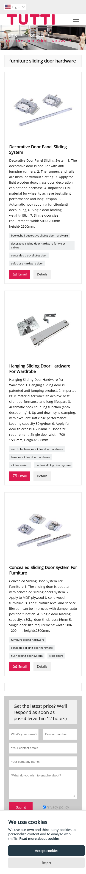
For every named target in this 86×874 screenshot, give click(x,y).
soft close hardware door (27, 263)
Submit (21, 807)
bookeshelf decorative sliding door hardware (39, 235)
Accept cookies (46, 850)
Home (10, 35)
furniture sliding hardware (27, 640)
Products (34, 35)
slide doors (56, 656)
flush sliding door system (27, 656)
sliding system (20, 465)
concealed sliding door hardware (32, 648)
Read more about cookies (39, 838)
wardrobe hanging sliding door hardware (37, 449)
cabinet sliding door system (53, 465)
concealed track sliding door (29, 255)
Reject (46, 862)
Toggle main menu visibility (76, 18)
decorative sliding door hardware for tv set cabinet (38, 245)
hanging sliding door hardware (30, 457)
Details (42, 274)
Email (20, 273)
